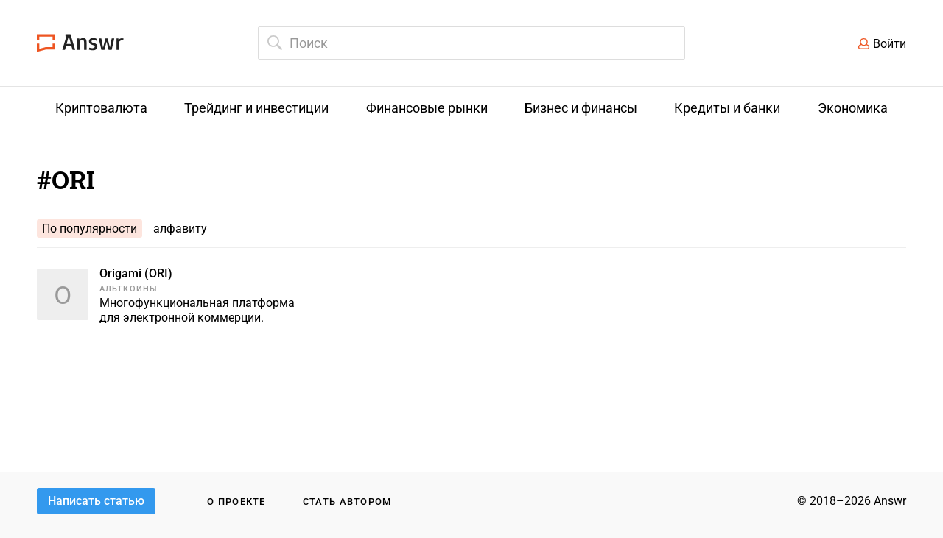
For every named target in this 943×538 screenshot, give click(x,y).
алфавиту (180, 229)
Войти (889, 44)
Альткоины (128, 289)
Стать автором (347, 501)
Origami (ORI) (135, 273)
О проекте (236, 501)
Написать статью (96, 501)
